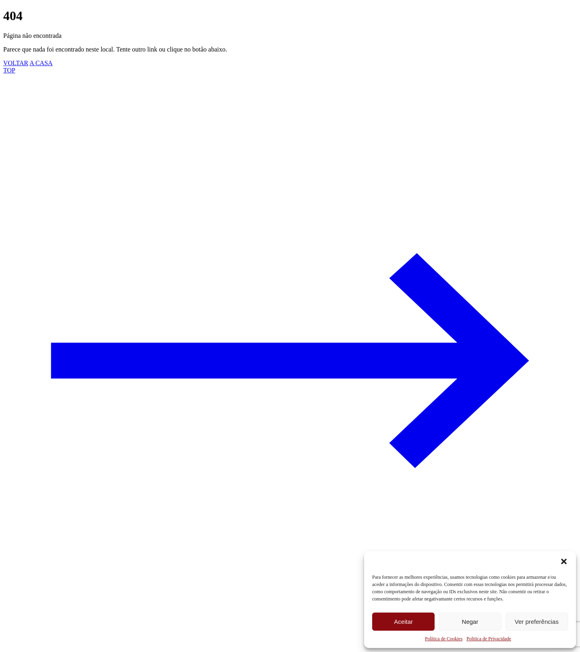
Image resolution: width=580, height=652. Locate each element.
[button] (564, 561)
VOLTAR (15, 63)
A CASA (40, 63)
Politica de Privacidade (488, 639)
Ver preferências (537, 621)
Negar (470, 621)
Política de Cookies (443, 639)
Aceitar (403, 621)
